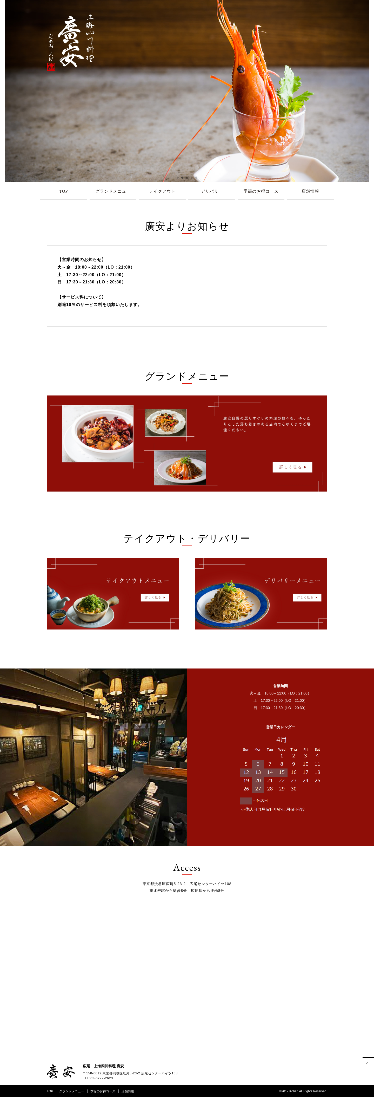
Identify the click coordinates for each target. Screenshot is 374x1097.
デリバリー (212, 191)
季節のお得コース (261, 191)
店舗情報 (310, 191)
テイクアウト (162, 191)
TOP (63, 191)
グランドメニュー (113, 191)
